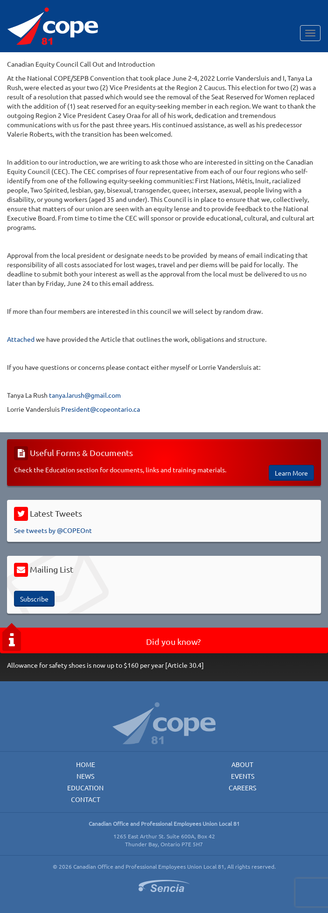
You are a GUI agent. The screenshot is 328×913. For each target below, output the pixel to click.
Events (242, 776)
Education (85, 787)
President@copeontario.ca (100, 409)
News (85, 776)
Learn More (291, 473)
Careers (242, 787)
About (242, 764)
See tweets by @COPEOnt (53, 530)
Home (85, 764)
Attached (21, 339)
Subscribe (34, 599)
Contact (85, 799)
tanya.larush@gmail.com (85, 395)
